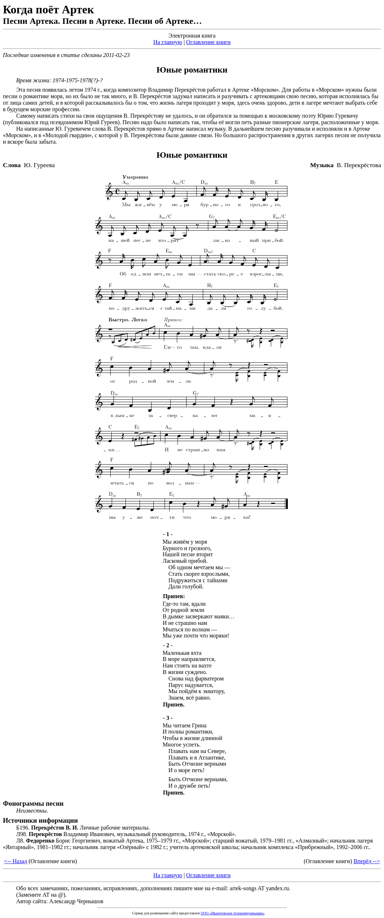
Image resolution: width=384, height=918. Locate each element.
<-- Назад (15, 861)
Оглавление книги (208, 42)
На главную (167, 42)
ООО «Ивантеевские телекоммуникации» (232, 913)
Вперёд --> (367, 861)
